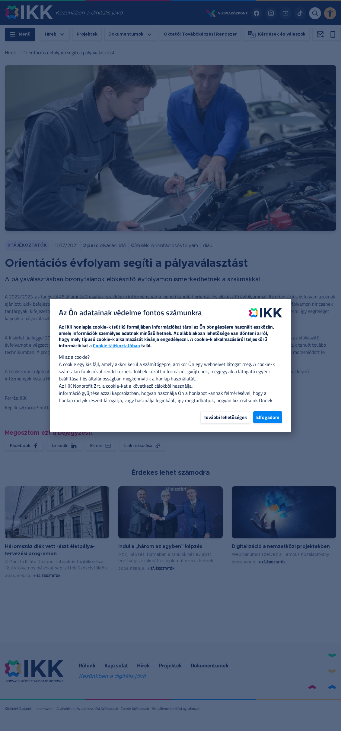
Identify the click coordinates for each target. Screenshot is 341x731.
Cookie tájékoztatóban (116, 345)
